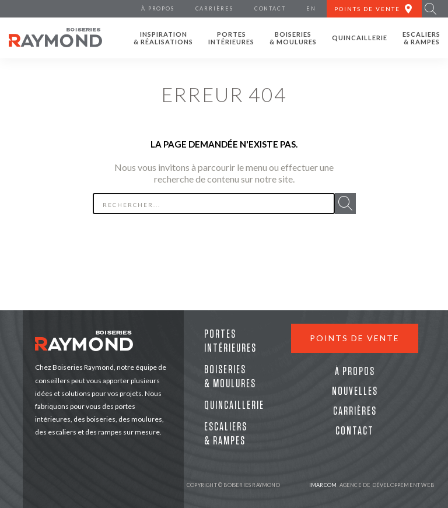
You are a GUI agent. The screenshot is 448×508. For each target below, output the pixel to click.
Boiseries (293, 37)
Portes (231, 37)
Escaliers (421, 37)
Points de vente (355, 338)
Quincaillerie (359, 37)
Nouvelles (355, 391)
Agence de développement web (371, 485)
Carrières (355, 411)
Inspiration (163, 37)
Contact (354, 431)
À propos (355, 371)
